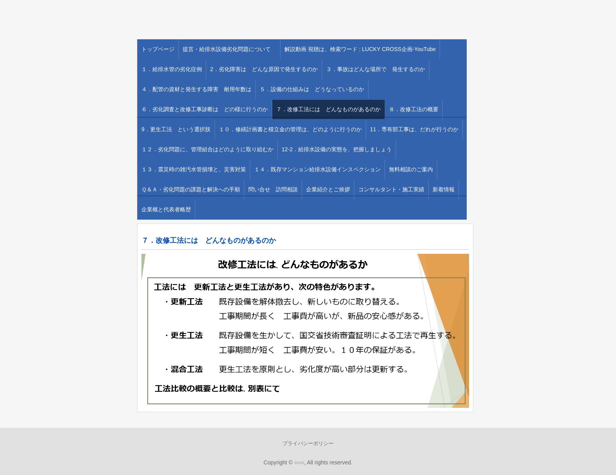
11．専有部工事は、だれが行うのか (414, 129)
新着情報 (444, 189)
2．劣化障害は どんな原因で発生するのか (264, 69)
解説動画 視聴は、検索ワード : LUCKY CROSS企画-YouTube (360, 49)
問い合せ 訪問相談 (273, 189)
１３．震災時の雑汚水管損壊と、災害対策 (193, 169)
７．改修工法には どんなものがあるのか (328, 109)
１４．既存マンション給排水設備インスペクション (317, 169)
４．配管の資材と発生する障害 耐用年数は (196, 89)
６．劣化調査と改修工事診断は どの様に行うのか (204, 109)
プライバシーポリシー (308, 443)
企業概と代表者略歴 (166, 209)
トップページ (157, 49)
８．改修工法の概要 (413, 109)
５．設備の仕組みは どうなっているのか (312, 89)
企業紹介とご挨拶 (328, 189)
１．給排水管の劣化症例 (171, 69)
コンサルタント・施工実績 (391, 189)
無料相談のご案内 (411, 169)
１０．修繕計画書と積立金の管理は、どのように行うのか (290, 129)
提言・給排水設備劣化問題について (229, 49)
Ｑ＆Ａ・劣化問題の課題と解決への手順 (190, 189)
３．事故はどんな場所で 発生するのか (375, 69)
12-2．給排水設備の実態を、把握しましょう (337, 149)
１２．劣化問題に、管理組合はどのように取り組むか (207, 149)
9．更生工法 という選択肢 (176, 129)
